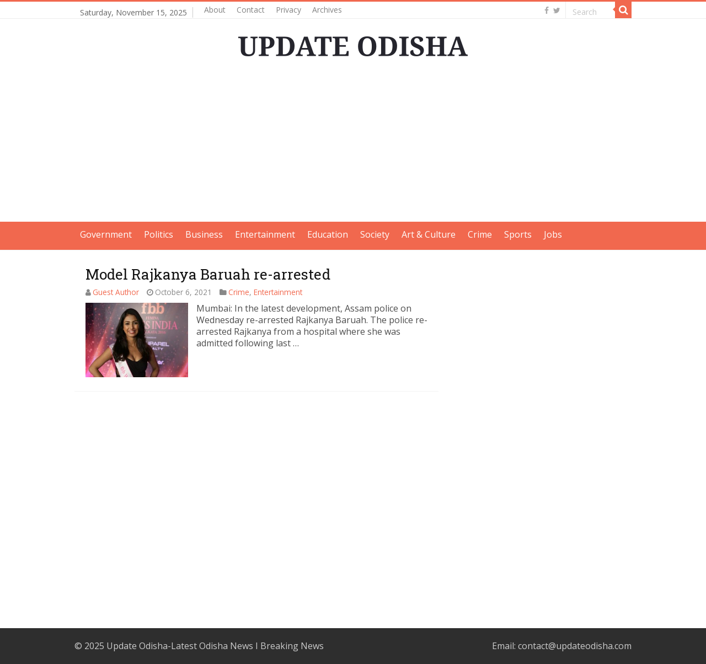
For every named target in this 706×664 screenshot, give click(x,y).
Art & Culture (429, 234)
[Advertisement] (353, 144)
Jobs (553, 234)
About (215, 9)
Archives (327, 9)
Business (204, 234)
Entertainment (265, 234)
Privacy (288, 9)
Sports (518, 234)
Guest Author (116, 292)
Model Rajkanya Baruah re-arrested (207, 274)
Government (106, 234)
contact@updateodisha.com (575, 646)
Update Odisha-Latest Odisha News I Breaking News (215, 646)
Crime (480, 234)
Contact (251, 9)
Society (374, 234)
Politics (158, 234)
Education (327, 234)
